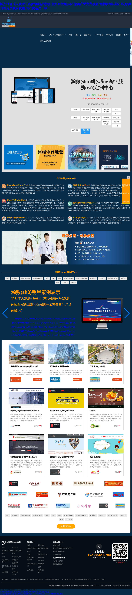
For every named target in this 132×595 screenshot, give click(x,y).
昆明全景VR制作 (99, 579)
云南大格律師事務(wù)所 (83, 579)
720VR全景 (57, 545)
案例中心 (89, 35)
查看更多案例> (66, 526)
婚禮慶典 (106, 118)
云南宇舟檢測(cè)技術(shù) (19, 579)
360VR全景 (99, 35)
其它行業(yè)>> (85, 131)
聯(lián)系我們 (45, 41)
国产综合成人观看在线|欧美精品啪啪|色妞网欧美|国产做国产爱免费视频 (24, 592)
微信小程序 (57, 554)
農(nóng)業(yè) (96, 110)
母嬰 (116, 126)
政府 (116, 113)
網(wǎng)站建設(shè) (58, 35)
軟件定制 (109, 35)
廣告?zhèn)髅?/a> (96, 119)
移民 (116, 109)
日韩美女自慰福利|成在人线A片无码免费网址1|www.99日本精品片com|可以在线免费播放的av (32, 594)
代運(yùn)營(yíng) (75, 35)
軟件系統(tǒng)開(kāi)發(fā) (62, 548)
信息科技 (116, 118)
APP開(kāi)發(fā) (59, 551)
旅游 (75, 109)
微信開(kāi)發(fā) (122, 35)
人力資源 (75, 130)
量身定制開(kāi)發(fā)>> (110, 167)
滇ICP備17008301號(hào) (121, 586)
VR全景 (73, 282)
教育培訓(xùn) (85, 119)
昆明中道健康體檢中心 (52, 579)
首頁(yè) (43, 35)
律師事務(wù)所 (106, 123)
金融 (75, 118)
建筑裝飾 (85, 109)
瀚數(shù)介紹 (58, 561)
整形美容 (116, 122)
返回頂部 (126, 202)
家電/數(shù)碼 (106, 110)
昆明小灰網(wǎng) (36, 579)
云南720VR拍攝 (67, 579)
